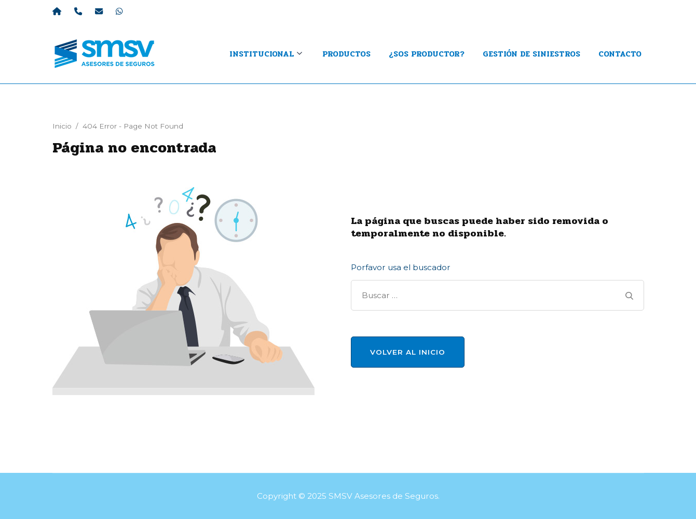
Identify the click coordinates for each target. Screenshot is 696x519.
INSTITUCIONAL (261, 54)
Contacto (620, 54)
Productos (346, 54)
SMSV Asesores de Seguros (383, 496)
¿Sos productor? (427, 54)
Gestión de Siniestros (531, 54)
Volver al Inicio (407, 352)
